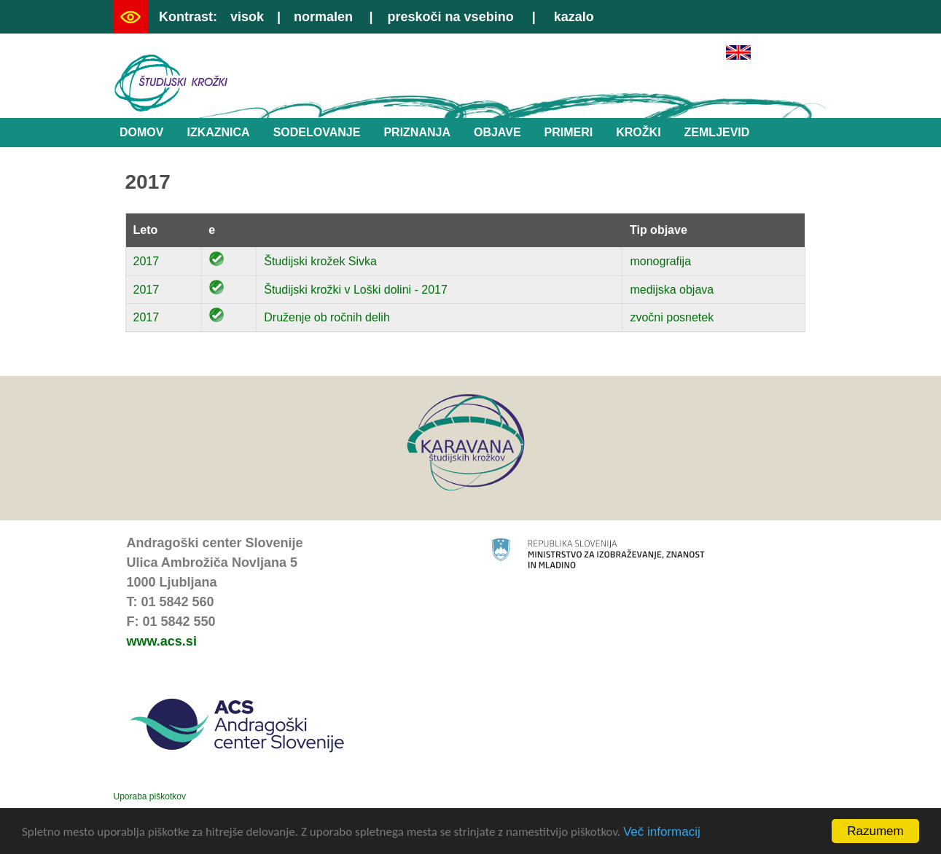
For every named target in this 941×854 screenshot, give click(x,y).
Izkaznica (218, 132)
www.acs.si (162, 641)
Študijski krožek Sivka (320, 261)
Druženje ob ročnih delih (327, 317)
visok (247, 16)
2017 (146, 261)
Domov (141, 132)
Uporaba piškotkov (150, 796)
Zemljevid (717, 132)
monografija (660, 261)
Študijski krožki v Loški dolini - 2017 (356, 289)
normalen (323, 16)
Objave (497, 132)
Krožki (638, 132)
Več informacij (661, 832)
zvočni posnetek (672, 317)
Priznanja (416, 132)
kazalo (574, 16)
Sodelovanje (317, 132)
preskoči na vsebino (451, 16)
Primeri (568, 132)
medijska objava (672, 289)
